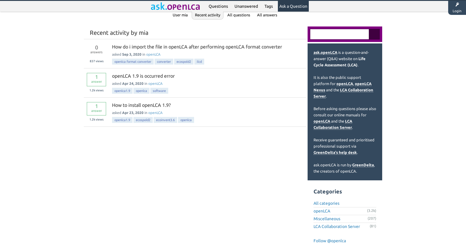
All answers (267, 15)
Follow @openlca (330, 240)
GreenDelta (363, 165)
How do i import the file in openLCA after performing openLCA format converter (197, 46)
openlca (141, 91)
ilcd (199, 61)
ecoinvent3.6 (165, 120)
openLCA (153, 54)
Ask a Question (293, 6)
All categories (326, 203)
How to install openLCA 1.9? (141, 105)
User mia (180, 15)
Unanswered (246, 6)
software (159, 91)
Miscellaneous (327, 218)
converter (164, 61)
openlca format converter (132, 61)
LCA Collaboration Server (337, 226)
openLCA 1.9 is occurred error (143, 76)
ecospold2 (184, 61)
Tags (269, 6)
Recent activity (207, 15)
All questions (238, 15)
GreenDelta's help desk (335, 152)
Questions (218, 6)
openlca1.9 (122, 91)
